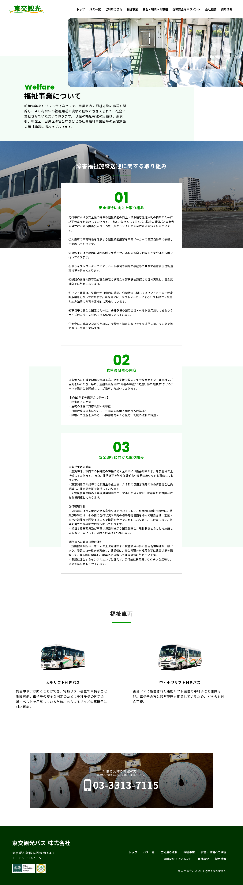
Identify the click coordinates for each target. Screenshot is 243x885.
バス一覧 (95, 9)
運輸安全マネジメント (187, 9)
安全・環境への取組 (155, 9)
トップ (81, 9)
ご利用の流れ (113, 9)
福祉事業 (132, 9)
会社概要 (210, 9)
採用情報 (226, 9)
